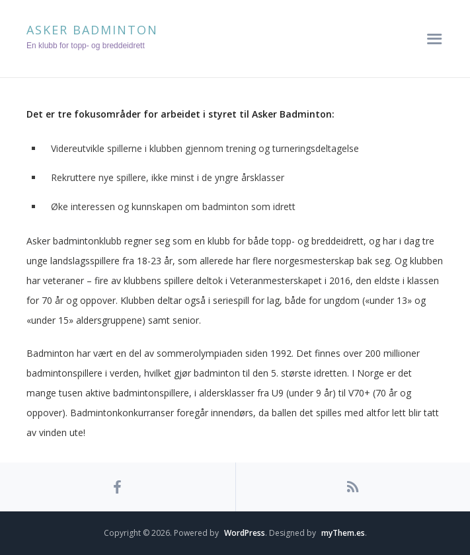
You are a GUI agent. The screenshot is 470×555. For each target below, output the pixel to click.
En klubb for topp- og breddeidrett (85, 45)
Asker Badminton (92, 30)
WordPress (244, 532)
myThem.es (343, 532)
